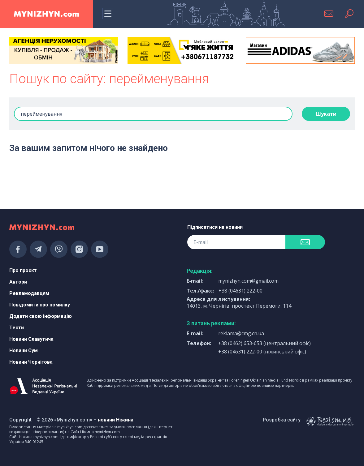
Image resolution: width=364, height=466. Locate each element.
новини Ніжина (115, 420)
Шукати (326, 113)
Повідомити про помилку (39, 305)
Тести (16, 328)
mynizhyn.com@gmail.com (248, 280)
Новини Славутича (31, 339)
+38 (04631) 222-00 (240, 290)
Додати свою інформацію (40, 316)
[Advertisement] (63, 179)
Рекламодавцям (29, 293)
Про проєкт (23, 270)
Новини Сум (23, 350)
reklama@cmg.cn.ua (241, 333)
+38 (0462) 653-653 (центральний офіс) (264, 343)
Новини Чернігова (31, 362)
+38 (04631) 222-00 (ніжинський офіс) (262, 351)
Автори (18, 282)
